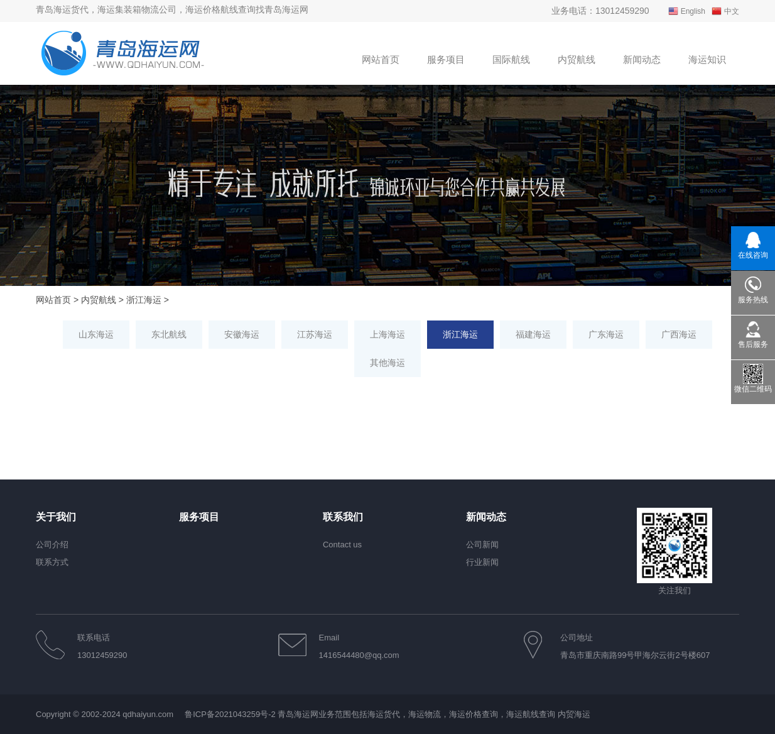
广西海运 (678, 334)
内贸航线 (98, 300)
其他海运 (387, 363)
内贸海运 (574, 714)
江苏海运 (314, 334)
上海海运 (387, 334)
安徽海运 (241, 334)
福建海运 (533, 334)
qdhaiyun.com (147, 714)
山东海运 (96, 334)
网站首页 (53, 300)
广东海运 (606, 334)
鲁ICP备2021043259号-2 (230, 714)
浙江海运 (143, 300)
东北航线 (169, 334)
